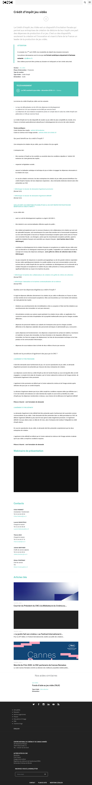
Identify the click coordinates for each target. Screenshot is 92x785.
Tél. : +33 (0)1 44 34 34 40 (21, 747)
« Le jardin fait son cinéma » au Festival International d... (38, 634)
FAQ (15, 721)
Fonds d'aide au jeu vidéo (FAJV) (46, 685)
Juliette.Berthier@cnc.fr (20, 554)
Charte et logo (18, 723)
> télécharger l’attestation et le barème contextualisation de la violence (37, 281)
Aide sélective (44, 689)
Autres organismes (20, 714)
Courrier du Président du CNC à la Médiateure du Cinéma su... (40, 606)
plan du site (42, 782)
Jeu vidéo (22, 68)
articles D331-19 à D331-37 (47, 132)
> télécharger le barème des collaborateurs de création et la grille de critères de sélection (43, 275)
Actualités (17, 710)
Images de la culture (20, 759)
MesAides (17, 755)
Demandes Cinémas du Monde (23, 763)
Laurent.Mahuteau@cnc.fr (21, 529)
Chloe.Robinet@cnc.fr (20, 516)
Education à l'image (20, 719)
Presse (16, 717)
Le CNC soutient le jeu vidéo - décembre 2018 (41, 90)
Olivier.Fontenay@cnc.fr (21, 567)
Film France (17, 757)
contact (32, 782)
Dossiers (16, 712)
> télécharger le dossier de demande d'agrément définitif (32, 195)
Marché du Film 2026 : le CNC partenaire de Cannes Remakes (40, 665)
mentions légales (56, 782)
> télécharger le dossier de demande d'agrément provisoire (33, 189)
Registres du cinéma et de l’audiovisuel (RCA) (27, 761)
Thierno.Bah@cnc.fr (19, 541)
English (17, 729)
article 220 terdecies (37, 130)
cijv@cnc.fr (28, 58)
